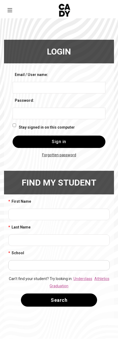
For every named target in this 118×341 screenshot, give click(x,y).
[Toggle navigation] (10, 10)
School (16, 253)
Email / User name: (31, 74)
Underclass (82, 279)
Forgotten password (59, 155)
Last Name (19, 227)
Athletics (101, 279)
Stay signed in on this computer (47, 127)
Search (59, 300)
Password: (24, 100)
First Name (19, 201)
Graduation (59, 286)
